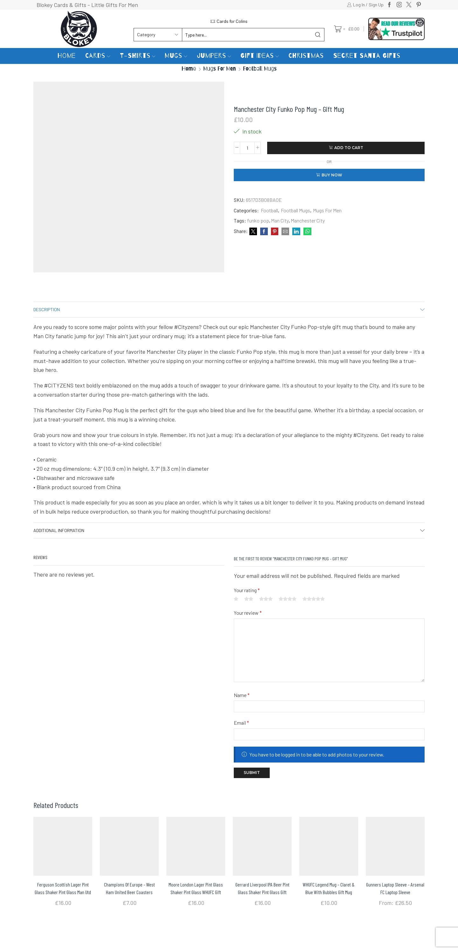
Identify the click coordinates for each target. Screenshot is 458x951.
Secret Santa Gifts (366, 55)
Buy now (332, 175)
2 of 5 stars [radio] (248, 598)
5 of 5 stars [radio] (313, 598)
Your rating (247, 590)
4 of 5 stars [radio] (287, 598)
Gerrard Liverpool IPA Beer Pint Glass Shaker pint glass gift (262, 888)
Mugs (176, 55)
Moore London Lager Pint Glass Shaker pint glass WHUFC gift (196, 888)
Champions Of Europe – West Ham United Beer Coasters (129, 888)
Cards (97, 55)
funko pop (258, 220)
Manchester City (308, 220)
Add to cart (348, 147)
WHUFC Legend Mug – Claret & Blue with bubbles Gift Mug (329, 888)
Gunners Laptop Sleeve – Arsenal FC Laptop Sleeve (395, 888)
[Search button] (317, 34)
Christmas (306, 55)
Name (242, 695)
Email (241, 723)
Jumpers (214, 55)
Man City (280, 220)
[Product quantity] (247, 148)
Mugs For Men (219, 68)
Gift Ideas (259, 55)
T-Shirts (138, 55)
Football (269, 210)
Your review (248, 613)
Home (67, 55)
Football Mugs (260, 68)
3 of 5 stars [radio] (266, 598)
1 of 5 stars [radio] (236, 598)
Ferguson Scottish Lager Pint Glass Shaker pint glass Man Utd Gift (63, 892)
